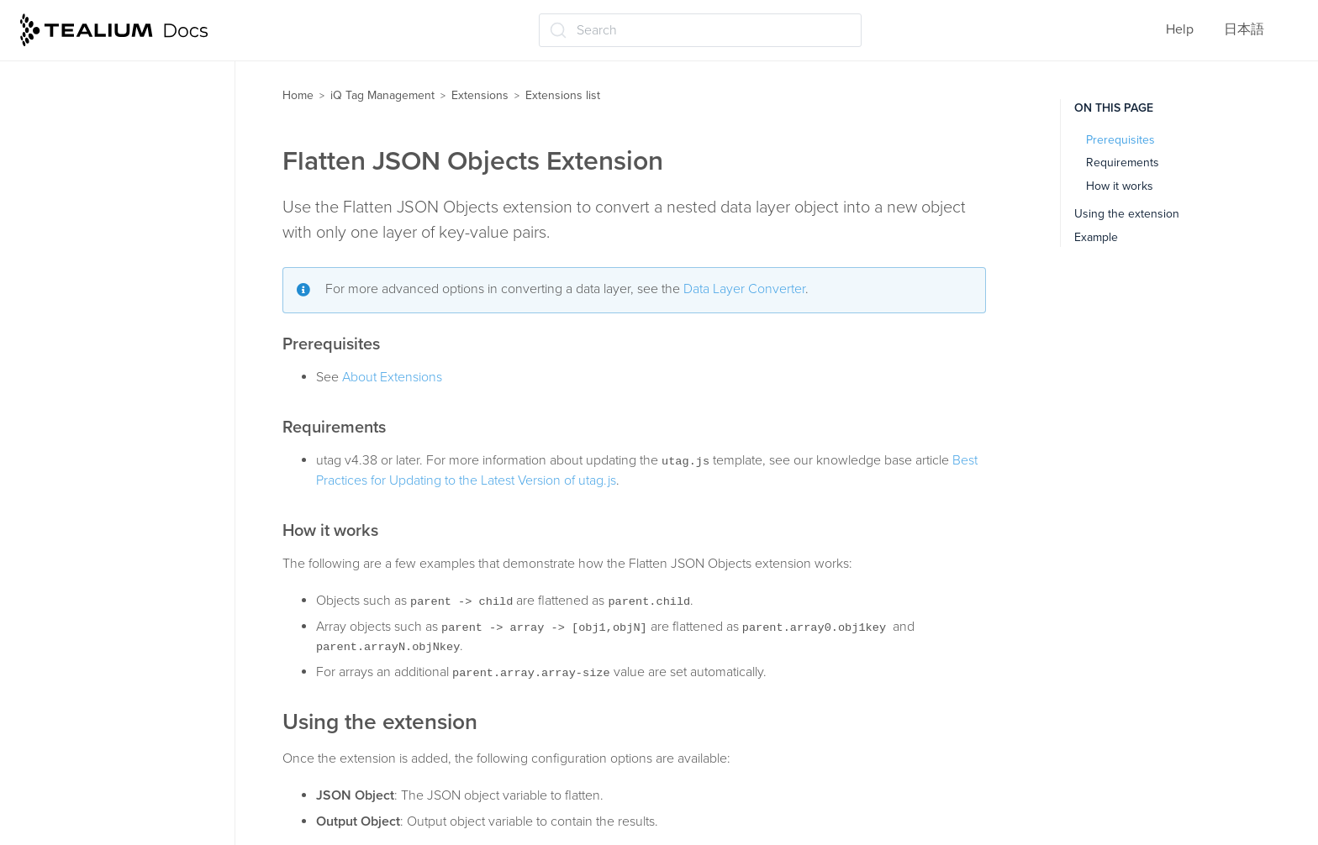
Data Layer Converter (744, 289)
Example (1096, 237)
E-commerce (82, 313)
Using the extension (1126, 214)
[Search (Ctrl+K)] (700, 30)
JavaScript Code (93, 412)
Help (1180, 29)
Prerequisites (1120, 140)
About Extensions (392, 377)
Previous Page (87, 780)
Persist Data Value (98, 747)
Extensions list (562, 95)
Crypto (65, 181)
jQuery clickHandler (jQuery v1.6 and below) (126, 488)
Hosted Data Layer (99, 378)
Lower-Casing (85, 648)
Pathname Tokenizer (105, 714)
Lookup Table (84, 615)
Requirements (1122, 162)
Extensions (480, 95)
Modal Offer (79, 681)
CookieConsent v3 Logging (125, 148)
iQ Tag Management (382, 95)
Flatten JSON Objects (108, 346)
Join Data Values (94, 445)
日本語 (1244, 29)
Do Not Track (83, 247)
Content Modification (107, 83)
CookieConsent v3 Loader (121, 116)
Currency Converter (103, 215)
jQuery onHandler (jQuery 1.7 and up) (129, 540)
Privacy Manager (93, 813)
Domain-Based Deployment (126, 280)
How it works (1119, 186)
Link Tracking (84, 583)
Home (298, 95)
